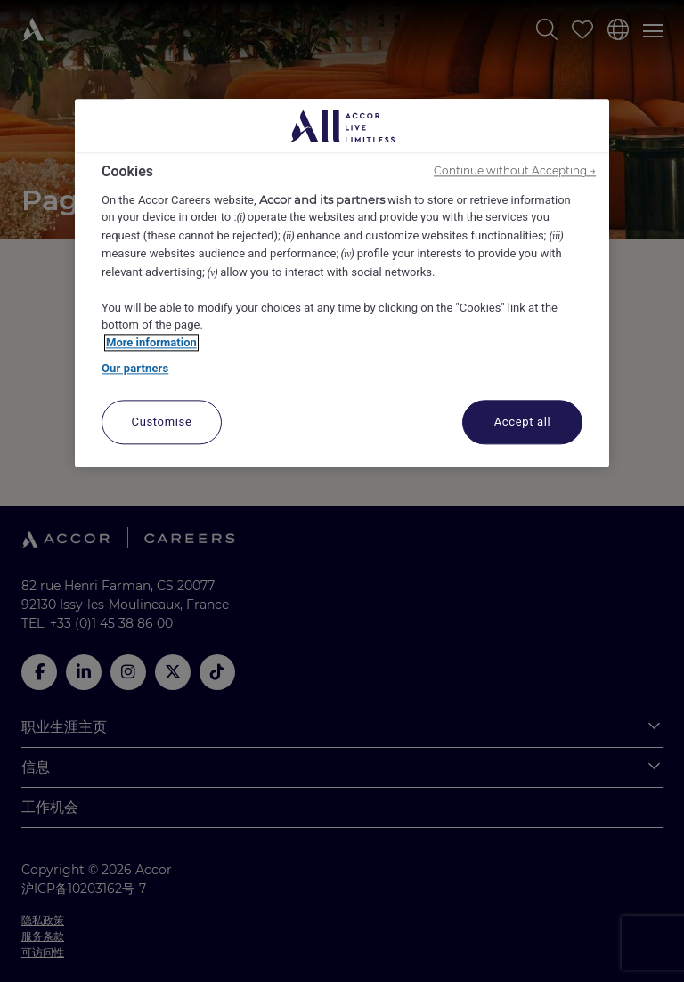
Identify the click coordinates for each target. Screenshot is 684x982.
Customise (162, 421)
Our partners (135, 369)
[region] (342, 283)
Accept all (522, 421)
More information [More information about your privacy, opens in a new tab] (151, 342)
